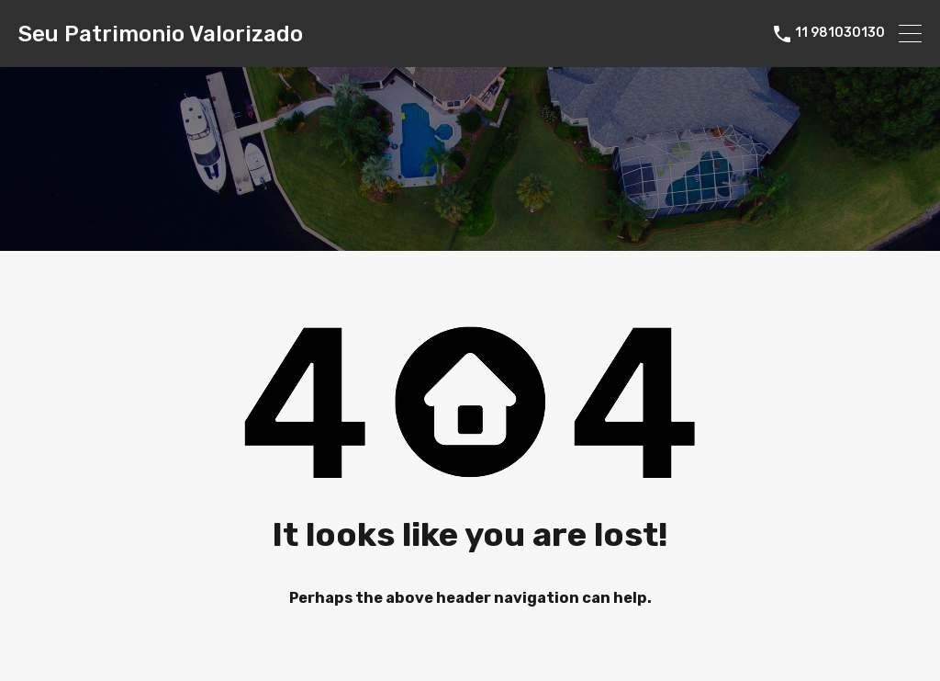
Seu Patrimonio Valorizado (160, 34)
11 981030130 (840, 33)
